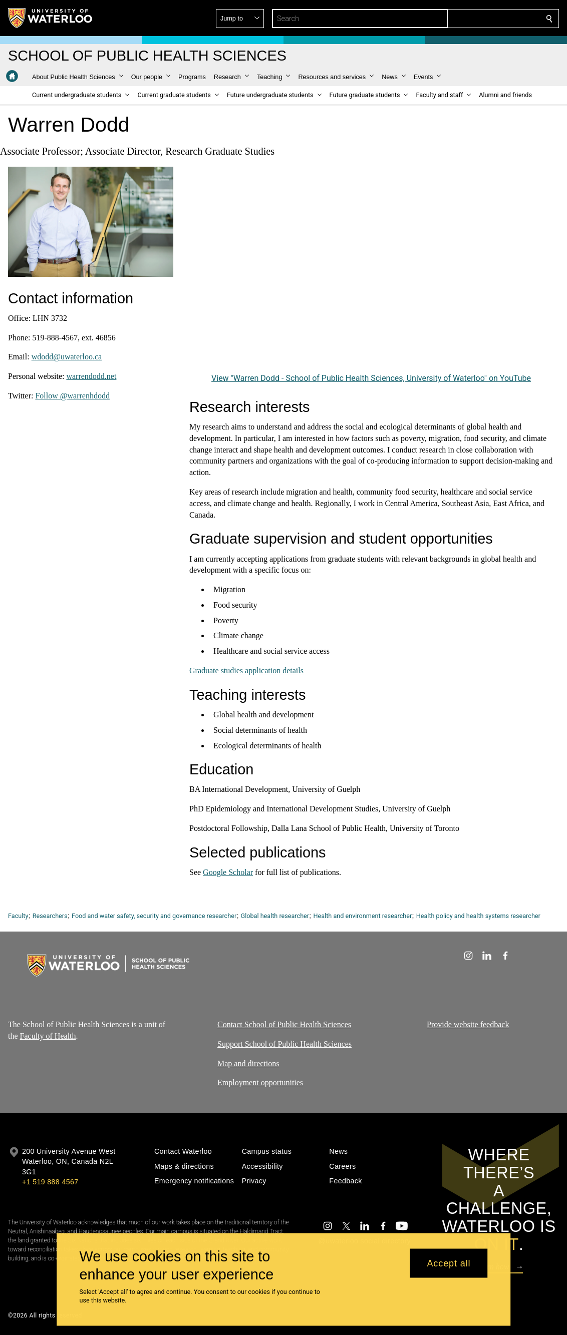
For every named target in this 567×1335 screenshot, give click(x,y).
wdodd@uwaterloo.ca (67, 356)
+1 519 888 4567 (50, 1182)
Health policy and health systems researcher (478, 916)
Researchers (50, 916)
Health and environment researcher (363, 916)
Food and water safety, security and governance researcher (154, 916)
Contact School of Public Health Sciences (284, 1024)
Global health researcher (275, 916)
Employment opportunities (260, 1082)
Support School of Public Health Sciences (284, 1044)
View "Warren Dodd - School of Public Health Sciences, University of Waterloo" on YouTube (371, 378)
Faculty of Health (48, 1036)
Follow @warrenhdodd (72, 395)
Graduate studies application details (246, 670)
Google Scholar (228, 872)
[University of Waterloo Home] (50, 18)
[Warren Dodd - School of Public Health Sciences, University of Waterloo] (371, 269)
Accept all (448, 1263)
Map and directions (248, 1063)
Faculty (18, 916)
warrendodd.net (91, 376)
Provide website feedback (468, 1024)
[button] (476, 19)
